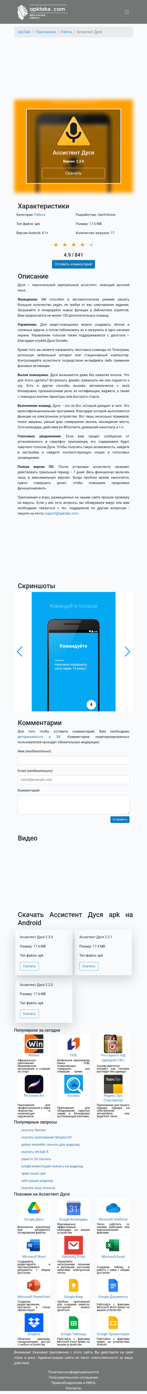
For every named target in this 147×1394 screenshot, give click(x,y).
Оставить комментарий (73, 264)
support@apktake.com (61, 513)
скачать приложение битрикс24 (46, 1137)
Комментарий (29, 790)
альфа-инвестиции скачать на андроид (52, 1166)
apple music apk (33, 1174)
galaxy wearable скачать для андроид (50, 1145)
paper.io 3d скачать (36, 1159)
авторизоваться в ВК (39, 737)
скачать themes (33, 1130)
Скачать (73, 173)
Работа (39, 215)
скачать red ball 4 (34, 1152)
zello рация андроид (37, 1181)
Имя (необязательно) (34, 751)
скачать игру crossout (38, 1188)
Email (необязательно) (35, 771)
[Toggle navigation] (126, 12)
